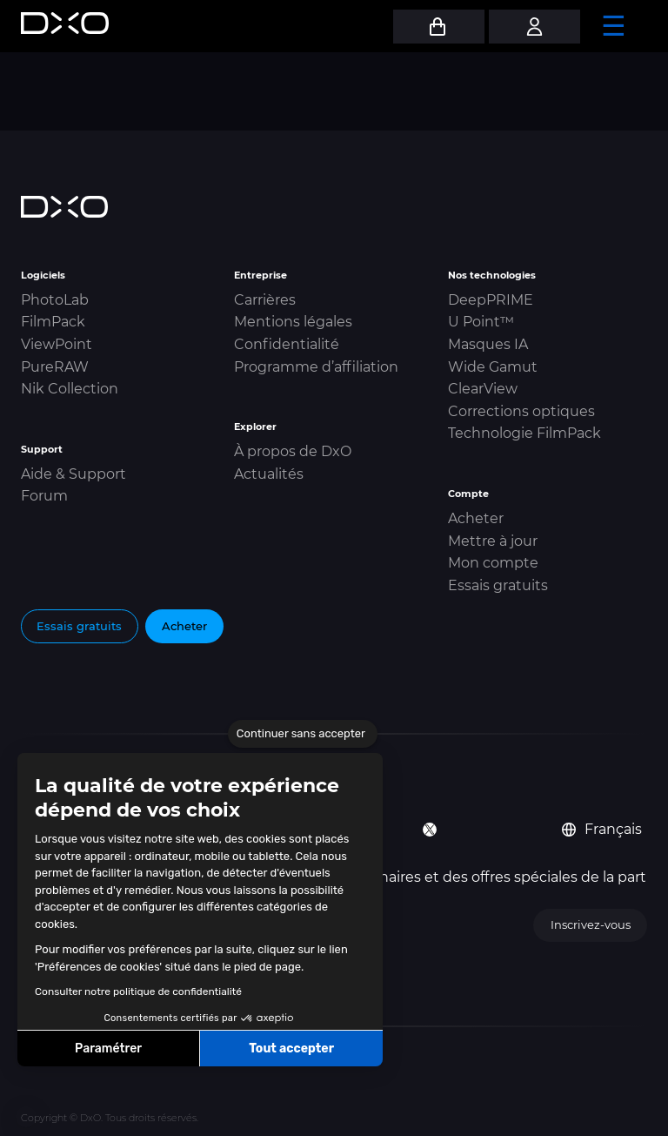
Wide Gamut (493, 367)
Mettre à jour (493, 541)
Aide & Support (73, 474)
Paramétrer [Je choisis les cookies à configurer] (108, 1048)
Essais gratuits (498, 585)
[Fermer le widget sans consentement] (302, 734)
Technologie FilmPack (524, 433)
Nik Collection (69, 388)
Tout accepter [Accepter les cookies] (291, 1048)
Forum (44, 495)
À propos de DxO (292, 451)
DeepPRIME (490, 300)
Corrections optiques (521, 411)
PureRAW (55, 367)
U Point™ (481, 321)
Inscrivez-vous (591, 924)
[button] (26, 1116)
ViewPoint (56, 344)
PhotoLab (55, 300)
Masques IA (488, 344)
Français (602, 829)
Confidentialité (286, 344)
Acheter (476, 518)
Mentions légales (293, 321)
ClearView (483, 388)
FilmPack (53, 321)
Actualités (269, 474)
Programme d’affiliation (316, 367)
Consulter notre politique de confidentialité (138, 991)
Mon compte (493, 563)
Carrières (265, 300)
